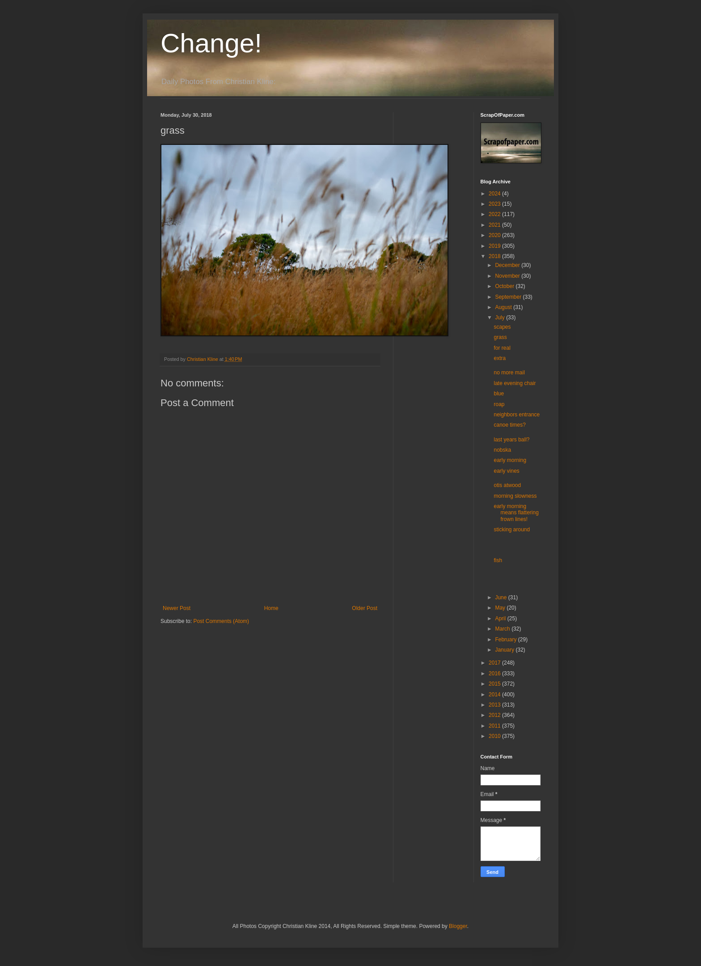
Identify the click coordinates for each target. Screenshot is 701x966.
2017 (495, 663)
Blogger (458, 926)
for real (502, 348)
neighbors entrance (517, 414)
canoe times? (509, 425)
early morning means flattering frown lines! (516, 512)
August (504, 307)
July (500, 317)
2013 (495, 705)
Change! (211, 43)
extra (500, 358)
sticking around (512, 529)
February (506, 639)
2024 (495, 194)
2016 (495, 673)
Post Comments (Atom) (221, 621)
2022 (495, 214)
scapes (502, 327)
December (508, 265)
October (505, 286)
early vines (506, 471)
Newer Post (176, 608)
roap (499, 404)
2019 (495, 246)
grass (500, 337)
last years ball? (511, 439)
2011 (495, 726)
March (503, 629)
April (501, 618)
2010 (495, 736)
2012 (495, 715)
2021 (495, 225)
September (509, 297)
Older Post (364, 608)
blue (499, 393)
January (505, 650)
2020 (495, 235)
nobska (502, 450)
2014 (495, 694)
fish (498, 560)
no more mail (509, 372)
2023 (495, 204)
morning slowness (515, 496)
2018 (495, 256)
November (508, 276)
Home (271, 608)
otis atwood (507, 485)
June (501, 597)
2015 (495, 684)
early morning (510, 460)
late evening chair (515, 383)
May (501, 608)
